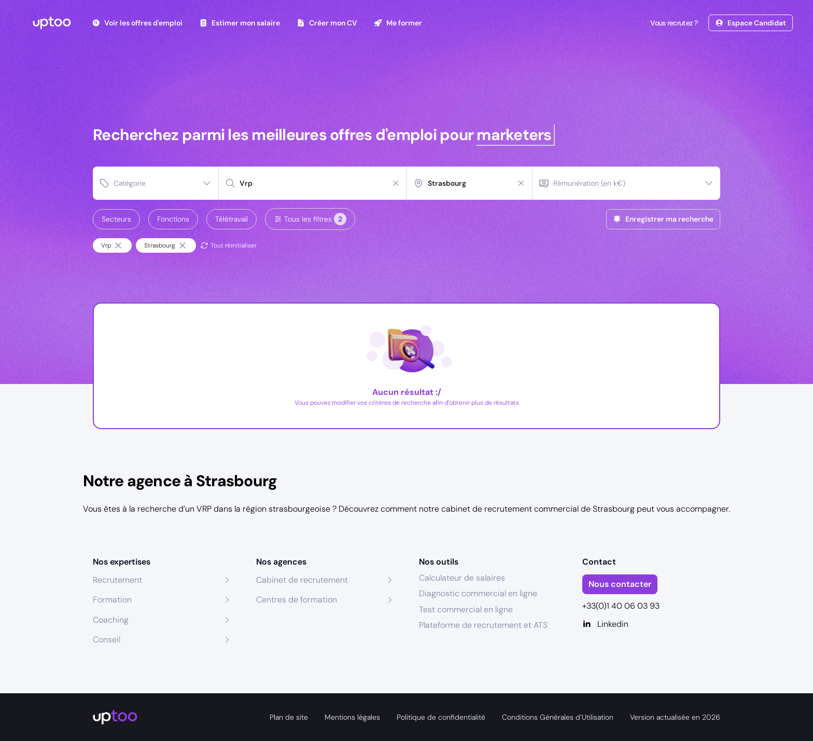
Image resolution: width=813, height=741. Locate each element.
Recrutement (117, 579)
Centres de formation (296, 599)
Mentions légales (352, 717)
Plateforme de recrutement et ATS (483, 625)
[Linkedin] (651, 624)
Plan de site (289, 717)
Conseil (106, 639)
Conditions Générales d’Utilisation (557, 717)
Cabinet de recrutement (302, 579)
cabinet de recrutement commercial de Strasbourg (538, 508)
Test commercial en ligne (466, 609)
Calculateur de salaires (462, 577)
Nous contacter (619, 584)
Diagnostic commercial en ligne (478, 593)
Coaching (111, 619)
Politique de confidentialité (441, 717)
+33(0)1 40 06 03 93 (621, 605)
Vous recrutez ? (673, 23)
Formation (112, 599)
